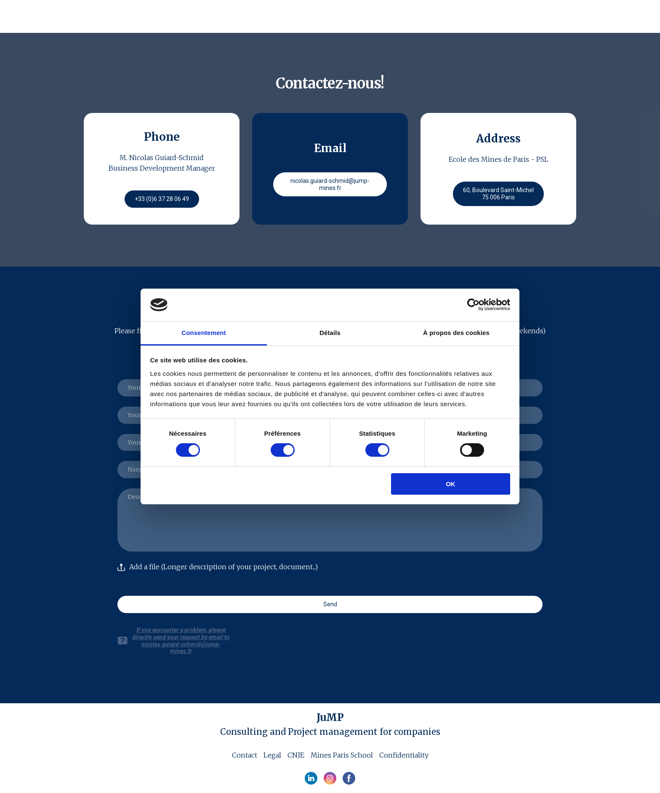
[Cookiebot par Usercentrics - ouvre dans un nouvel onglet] (473, 304)
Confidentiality (403, 755)
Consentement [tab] (203, 332)
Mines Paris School (342, 755)
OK (450, 484)
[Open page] (330, 717)
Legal (272, 755)
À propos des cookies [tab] (456, 332)
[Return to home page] (136, 17)
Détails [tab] (330, 332)
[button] (162, 199)
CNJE (295, 755)
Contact (244, 755)
